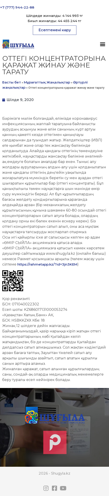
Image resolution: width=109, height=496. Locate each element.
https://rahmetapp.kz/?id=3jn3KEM (47, 264)
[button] (54, 30)
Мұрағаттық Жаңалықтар (47, 82)
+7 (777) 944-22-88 (17, 7)
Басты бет (11, 82)
